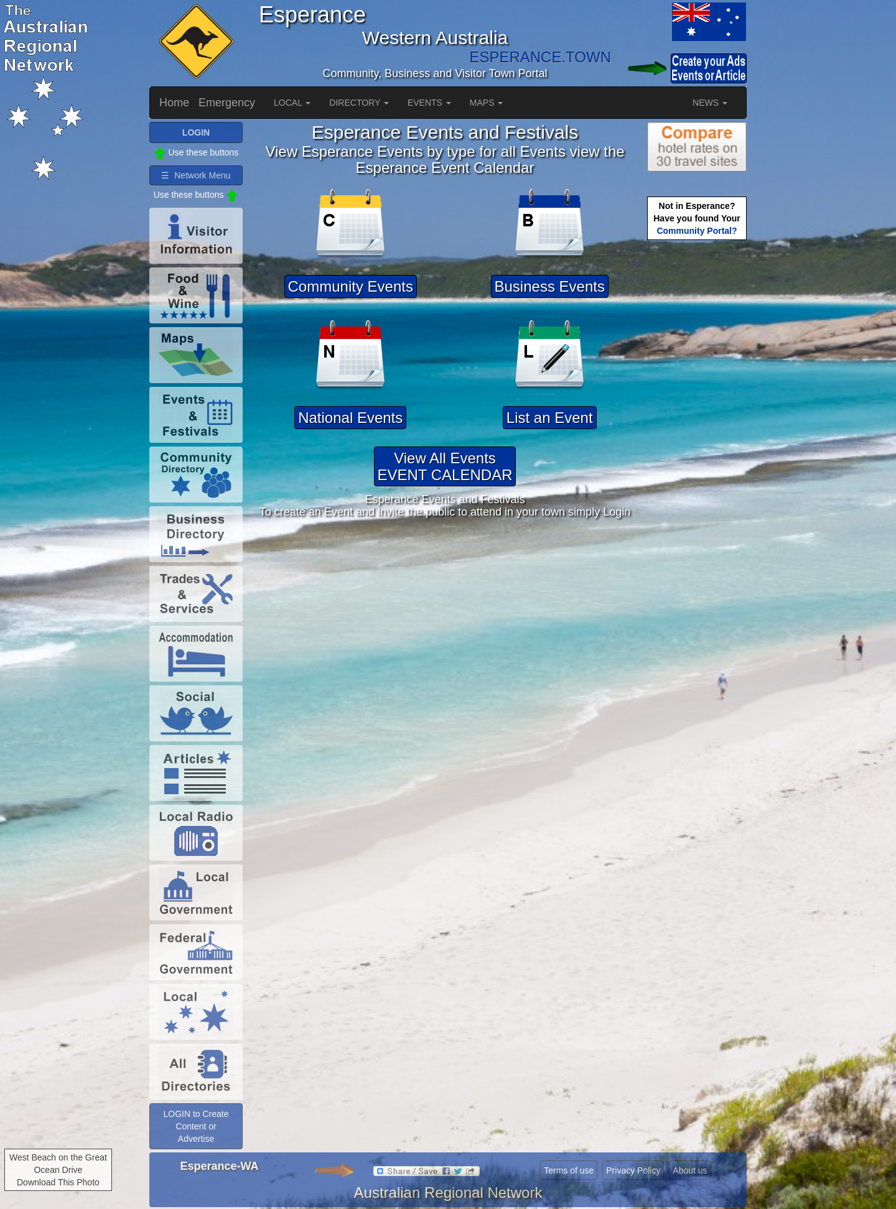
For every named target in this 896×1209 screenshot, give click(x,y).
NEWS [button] (710, 103)
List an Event (549, 417)
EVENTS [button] (429, 103)
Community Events (350, 286)
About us (690, 1170)
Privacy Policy (633, 1170)
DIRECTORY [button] (359, 103)
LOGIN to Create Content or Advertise (195, 1126)
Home (174, 102)
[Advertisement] (697, 439)
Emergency (226, 102)
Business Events (550, 286)
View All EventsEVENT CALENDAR (445, 466)
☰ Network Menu (195, 175)
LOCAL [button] (292, 103)
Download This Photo (58, 1182)
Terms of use (569, 1170)
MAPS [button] (486, 103)
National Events (350, 417)
